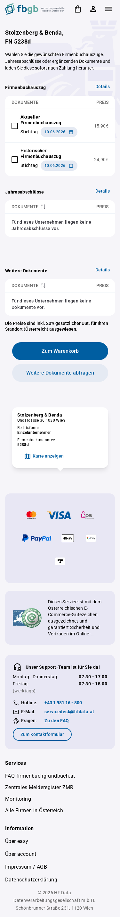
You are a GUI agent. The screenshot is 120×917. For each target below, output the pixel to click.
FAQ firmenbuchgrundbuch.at (40, 776)
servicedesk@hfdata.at (69, 711)
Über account (20, 854)
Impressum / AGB (26, 867)
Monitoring (18, 799)
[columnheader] (41, 206)
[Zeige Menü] (108, 9)
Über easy (16, 841)
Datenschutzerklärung (31, 880)
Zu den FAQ (56, 720)
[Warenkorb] (77, 9)
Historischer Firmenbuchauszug (40, 153)
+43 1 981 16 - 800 (63, 702)
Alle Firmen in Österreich (34, 810)
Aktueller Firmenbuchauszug (40, 119)
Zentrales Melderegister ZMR (39, 787)
